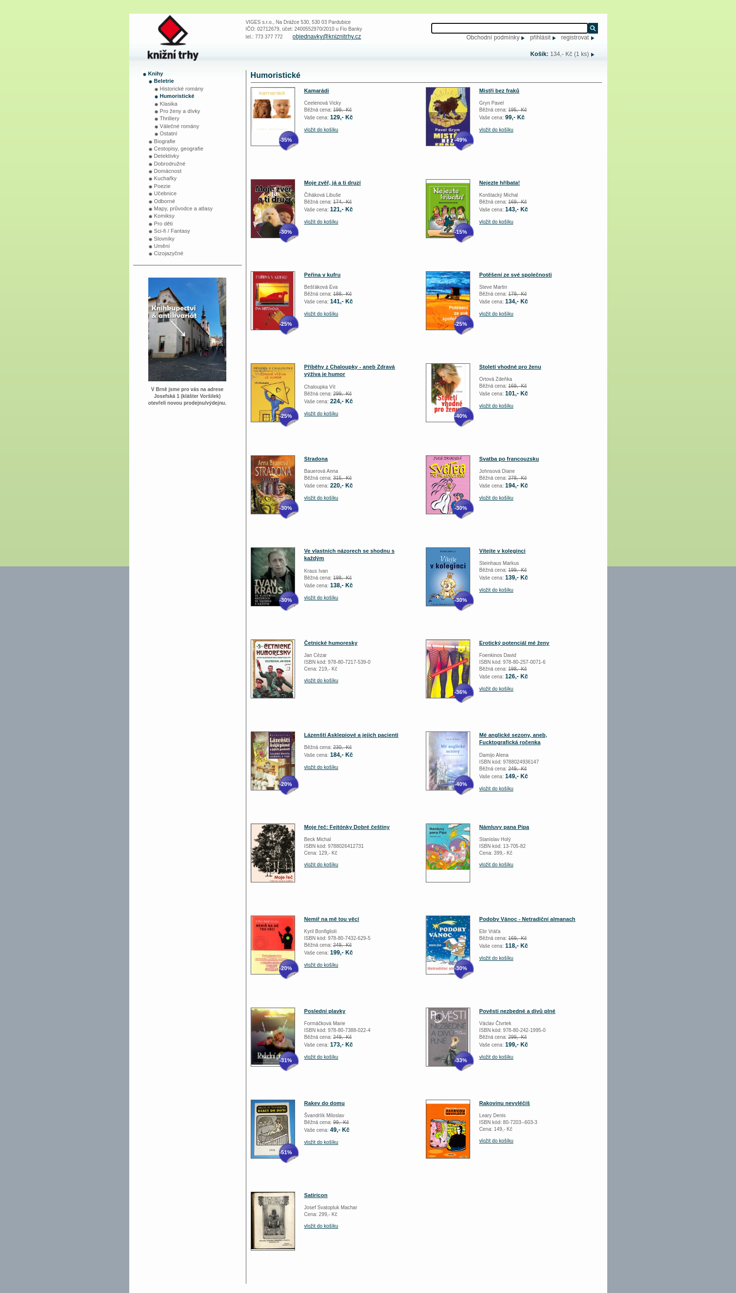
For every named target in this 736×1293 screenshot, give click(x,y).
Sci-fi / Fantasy (172, 231)
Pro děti (163, 223)
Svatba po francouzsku (509, 459)
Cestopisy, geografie (178, 148)
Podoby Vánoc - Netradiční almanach (527, 919)
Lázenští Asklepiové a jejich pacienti (351, 735)
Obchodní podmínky (492, 37)
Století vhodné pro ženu (510, 367)
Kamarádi (316, 91)
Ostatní (169, 133)
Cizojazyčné (168, 253)
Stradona (316, 459)
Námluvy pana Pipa (504, 827)
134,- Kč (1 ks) (569, 54)
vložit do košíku (321, 129)
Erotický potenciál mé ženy (514, 643)
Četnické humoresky (331, 643)
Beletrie (164, 81)
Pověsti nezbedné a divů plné (517, 1011)
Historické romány (182, 89)
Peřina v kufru (322, 275)
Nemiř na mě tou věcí (331, 919)
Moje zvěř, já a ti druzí (332, 183)
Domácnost (168, 171)
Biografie (165, 141)
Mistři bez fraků (499, 91)
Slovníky (164, 239)
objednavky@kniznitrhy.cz (327, 36)
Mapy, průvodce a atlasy (183, 208)
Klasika (169, 104)
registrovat (575, 37)
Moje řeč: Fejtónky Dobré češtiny (347, 827)
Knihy (155, 73)
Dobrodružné (170, 164)
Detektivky (166, 156)
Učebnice (165, 193)
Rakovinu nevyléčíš (504, 1103)
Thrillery (169, 118)
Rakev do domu (324, 1103)
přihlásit (540, 37)
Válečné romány (179, 126)
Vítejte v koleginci (502, 551)
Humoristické (177, 96)
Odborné (165, 201)
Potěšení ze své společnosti (515, 275)
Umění (162, 246)
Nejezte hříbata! (499, 183)
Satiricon (316, 1195)
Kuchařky (165, 178)
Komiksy (164, 216)
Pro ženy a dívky (180, 111)
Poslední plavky (325, 1011)
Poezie (162, 186)
